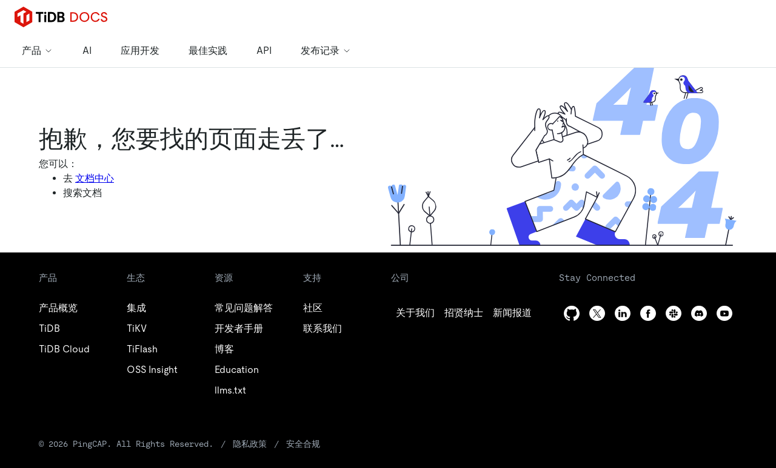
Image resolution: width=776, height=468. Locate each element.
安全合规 (303, 444)
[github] (415, 313)
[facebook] (648, 313)
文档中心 (94, 178)
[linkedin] (512, 313)
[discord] (699, 313)
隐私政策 (250, 444)
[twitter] (464, 313)
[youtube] (724, 313)
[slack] (673, 313)
